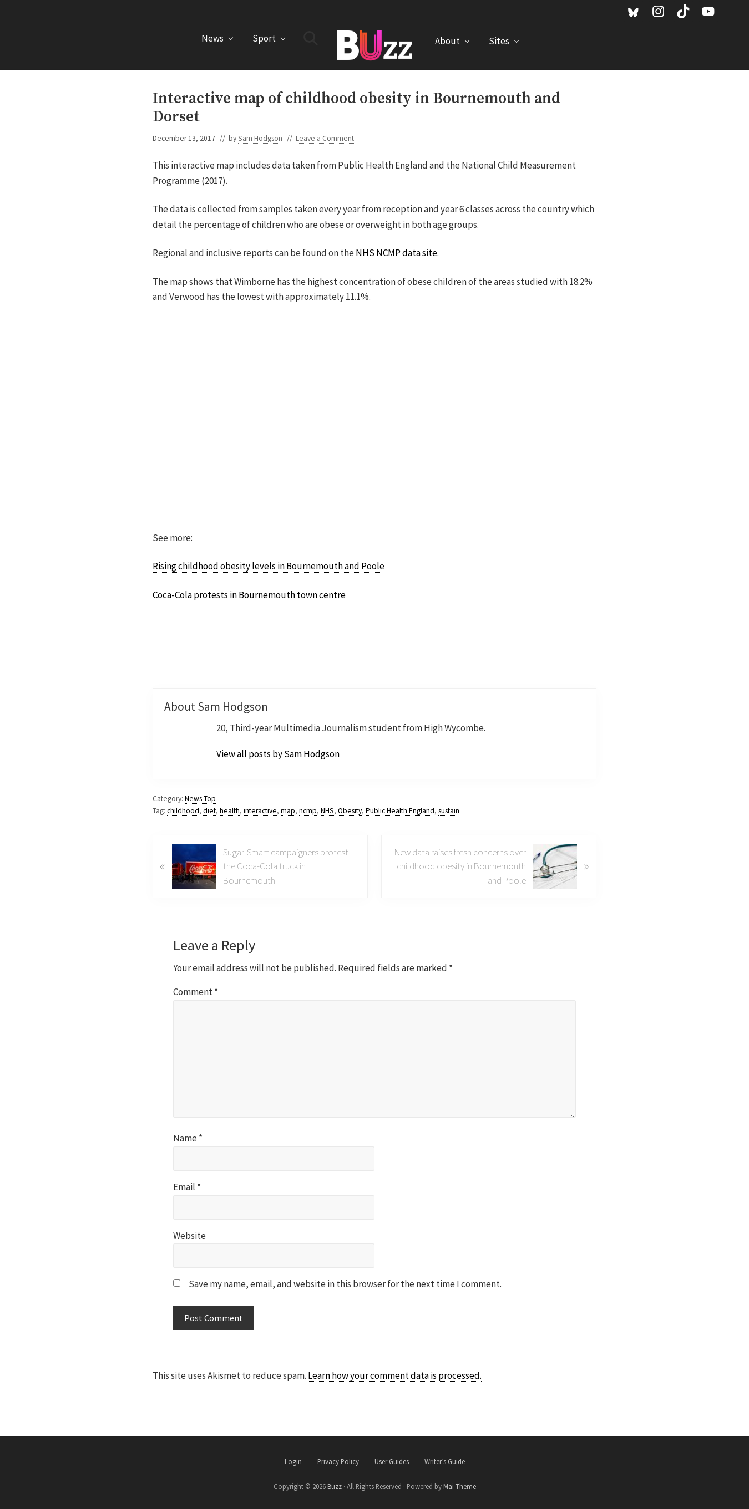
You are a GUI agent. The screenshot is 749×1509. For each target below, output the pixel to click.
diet (209, 810)
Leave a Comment (325, 138)
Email (187, 1187)
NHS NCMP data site (396, 253)
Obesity (350, 810)
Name (188, 1138)
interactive (260, 810)
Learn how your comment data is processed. (395, 1375)
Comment (195, 992)
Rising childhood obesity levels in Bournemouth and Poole (268, 566)
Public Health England (400, 810)
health (230, 810)
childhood (183, 810)
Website (189, 1236)
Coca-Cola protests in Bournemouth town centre (249, 595)
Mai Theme (459, 1486)
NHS (327, 810)
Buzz (334, 1486)
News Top (200, 798)
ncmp (308, 810)
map (288, 810)
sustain (448, 810)
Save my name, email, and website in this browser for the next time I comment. (345, 1284)
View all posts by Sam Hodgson (278, 754)
